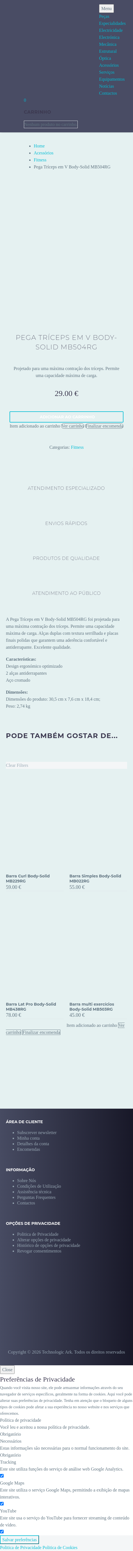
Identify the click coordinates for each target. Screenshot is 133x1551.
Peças (104, 16)
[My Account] (11, 112)
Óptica (105, 58)
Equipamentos (112, 79)
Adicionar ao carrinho (67, 416)
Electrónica (109, 37)
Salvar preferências (19, 1539)
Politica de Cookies (60, 1547)
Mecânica (107, 44)
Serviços (106, 72)
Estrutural (108, 51)
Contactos (108, 93)
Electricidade (111, 30)
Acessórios (109, 65)
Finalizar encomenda (104, 426)
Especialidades (112, 23)
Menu (106, 8)
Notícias (106, 86)
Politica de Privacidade (21, 1547)
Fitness (40, 160)
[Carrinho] (25, 100)
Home (39, 146)
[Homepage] (30, 50)
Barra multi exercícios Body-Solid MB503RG (92, 1007)
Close (7, 1369)
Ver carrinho (72, 426)
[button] (44, 1239)
